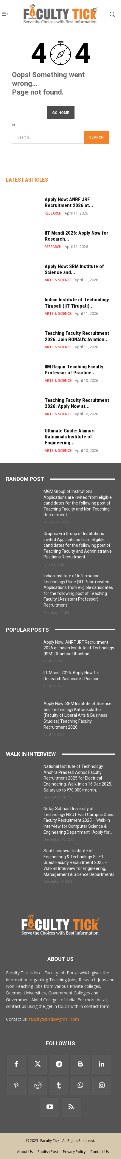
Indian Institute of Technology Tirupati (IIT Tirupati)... (77, 303)
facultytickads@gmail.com (54, 1019)
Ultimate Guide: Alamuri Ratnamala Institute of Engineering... (69, 437)
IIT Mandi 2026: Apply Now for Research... (76, 236)
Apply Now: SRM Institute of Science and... (74, 269)
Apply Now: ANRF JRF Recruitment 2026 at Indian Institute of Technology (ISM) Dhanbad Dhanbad (79, 648)
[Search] (96, 137)
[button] (108, 14)
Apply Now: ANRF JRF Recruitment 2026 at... (69, 202)
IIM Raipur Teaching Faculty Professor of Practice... (74, 370)
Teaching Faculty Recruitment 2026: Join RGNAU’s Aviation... (77, 336)
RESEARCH (53, 213)
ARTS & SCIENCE (58, 280)
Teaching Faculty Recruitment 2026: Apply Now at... (77, 403)
